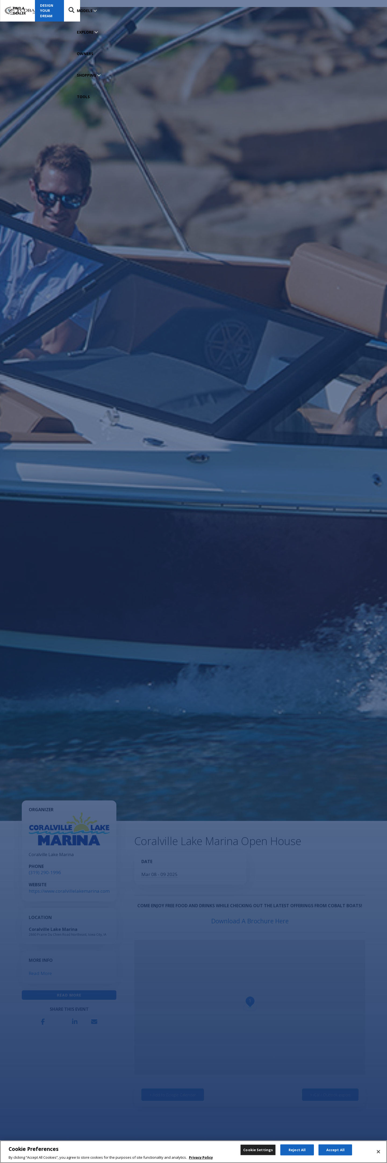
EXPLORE (110, 10)
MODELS (84, 10)
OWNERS (135, 10)
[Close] (378, 1152)
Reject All (297, 1151)
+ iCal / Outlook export (330, 1094)
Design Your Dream (341, 10)
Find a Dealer (294, 10)
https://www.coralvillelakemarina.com (69, 891)
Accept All (335, 1151)
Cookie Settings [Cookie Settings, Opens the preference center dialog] (258, 1151)
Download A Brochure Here (250, 921)
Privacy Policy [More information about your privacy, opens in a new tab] (201, 1158)
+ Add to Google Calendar (172, 1094)
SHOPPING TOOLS (165, 10)
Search (373, 11)
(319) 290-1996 (45, 872)
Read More (40, 973)
